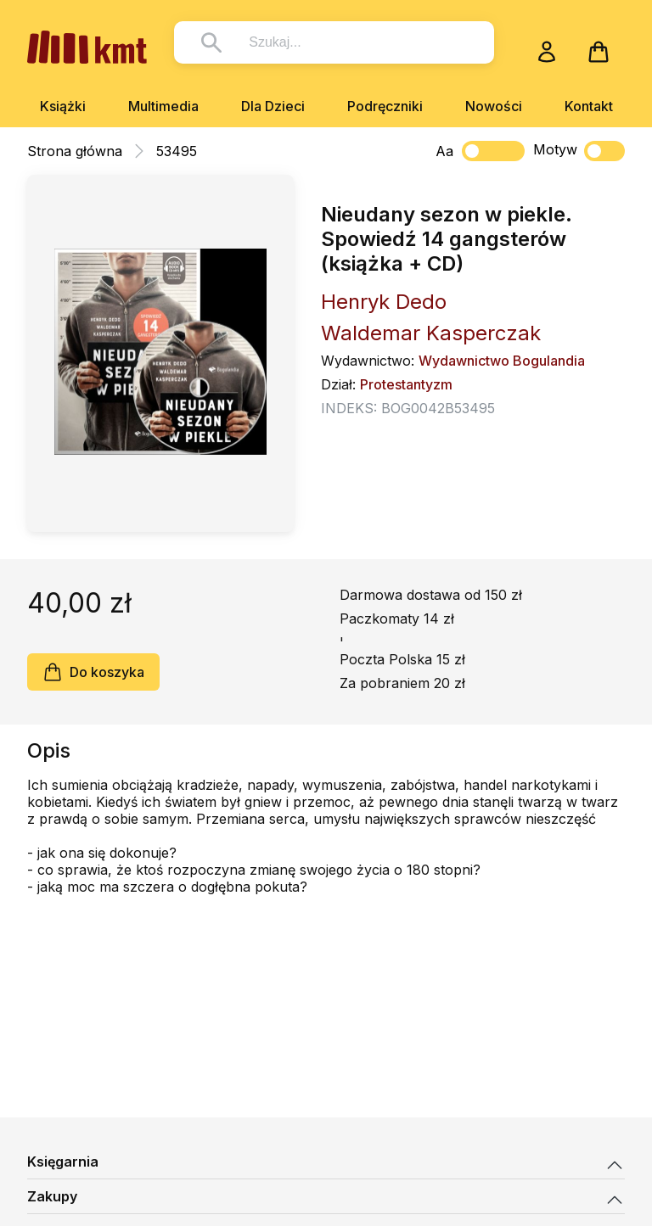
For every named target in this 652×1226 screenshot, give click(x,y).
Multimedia (163, 106)
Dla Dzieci (273, 106)
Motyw (579, 151)
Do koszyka (93, 672)
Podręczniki (385, 106)
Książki (63, 106)
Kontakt (589, 106)
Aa (444, 151)
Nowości (493, 106)
